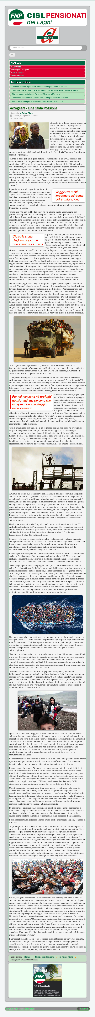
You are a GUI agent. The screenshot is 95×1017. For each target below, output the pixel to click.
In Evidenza (16, 67)
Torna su (83, 1009)
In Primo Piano (26, 113)
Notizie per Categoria (20, 70)
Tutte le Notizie (17, 73)
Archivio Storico (17, 75)
